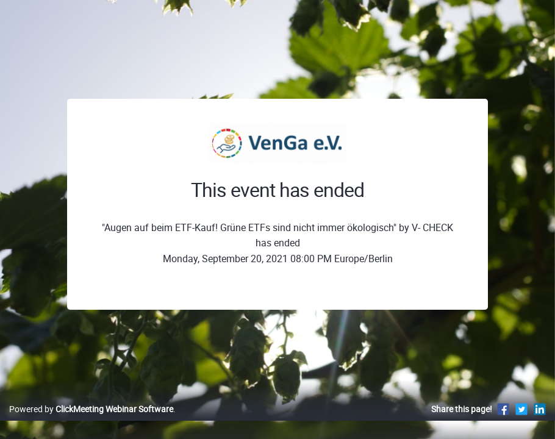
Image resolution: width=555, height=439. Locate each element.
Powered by (91, 421)
